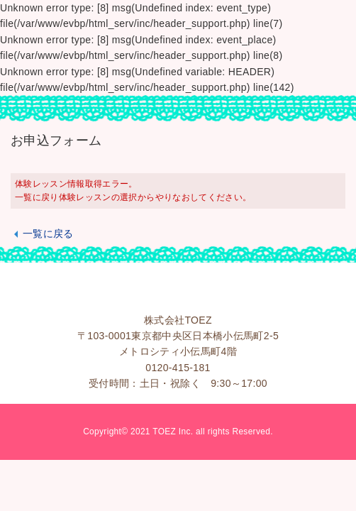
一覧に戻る (48, 233)
